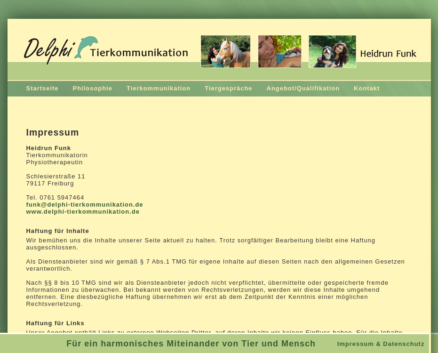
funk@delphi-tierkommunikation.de (84, 204)
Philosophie (92, 88)
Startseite (42, 88)
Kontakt (367, 88)
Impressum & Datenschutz (381, 343)
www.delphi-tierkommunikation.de (83, 211)
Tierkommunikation (159, 88)
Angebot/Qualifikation (303, 88)
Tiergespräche (228, 88)
